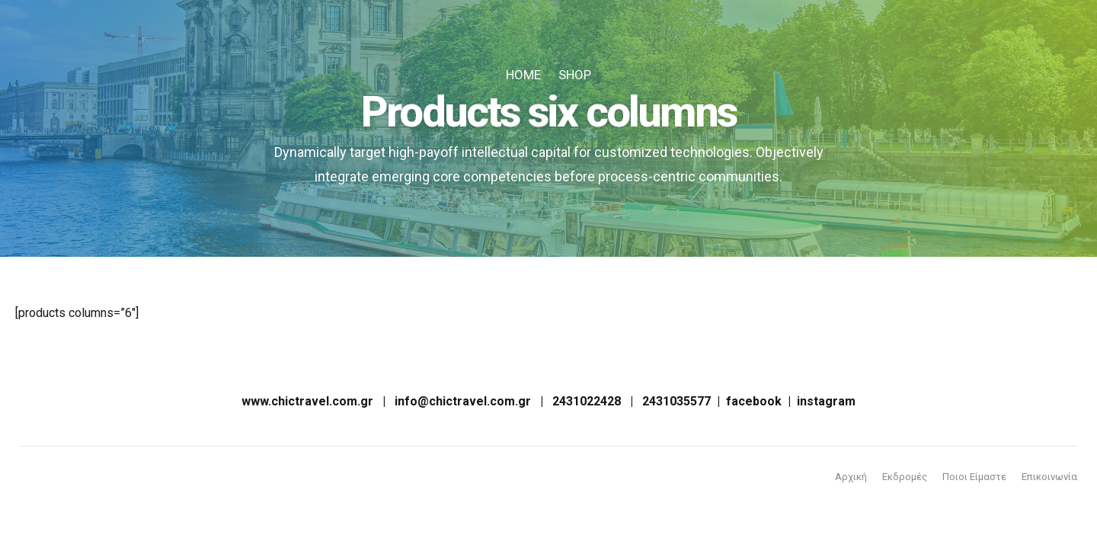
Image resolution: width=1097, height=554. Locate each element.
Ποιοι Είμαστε (974, 476)
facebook (754, 401)
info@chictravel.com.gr (463, 401)
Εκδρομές (904, 476)
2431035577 (676, 401)
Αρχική (851, 476)
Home (523, 74)
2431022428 (586, 401)
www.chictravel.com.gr (307, 401)
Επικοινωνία (1049, 476)
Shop (574, 74)
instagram (826, 401)
